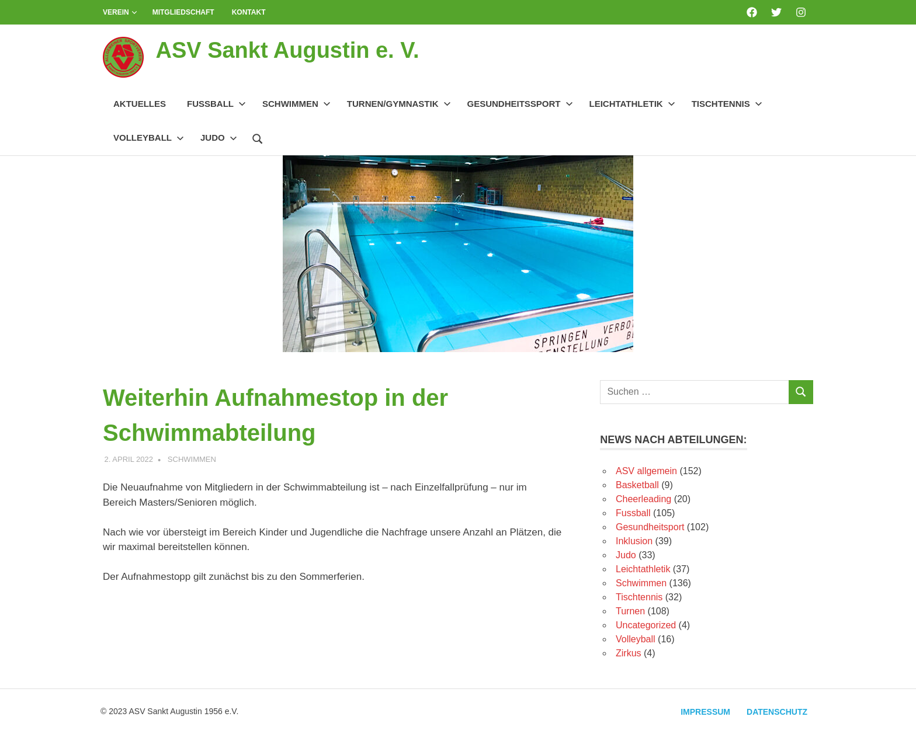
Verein (120, 12)
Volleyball (148, 137)
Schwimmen (296, 104)
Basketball (637, 485)
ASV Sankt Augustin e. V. (287, 50)
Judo (218, 137)
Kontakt (249, 12)
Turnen (630, 611)
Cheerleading (643, 499)
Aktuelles (139, 104)
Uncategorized (646, 625)
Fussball (216, 104)
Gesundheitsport (650, 527)
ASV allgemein (646, 471)
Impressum (705, 711)
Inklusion (634, 541)
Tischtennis (727, 104)
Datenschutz (777, 711)
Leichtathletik (632, 104)
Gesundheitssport (520, 104)
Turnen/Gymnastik (399, 104)
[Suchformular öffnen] (257, 137)
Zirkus (628, 653)
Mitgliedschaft (183, 12)
